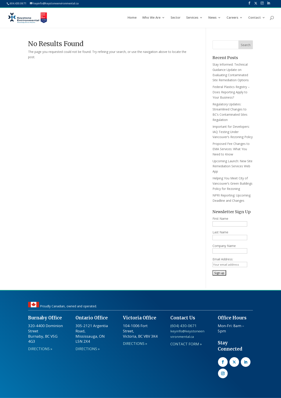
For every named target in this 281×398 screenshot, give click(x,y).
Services (192, 18)
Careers (232, 18)
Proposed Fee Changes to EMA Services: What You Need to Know (231, 149)
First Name (220, 218)
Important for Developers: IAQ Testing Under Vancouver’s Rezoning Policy (233, 131)
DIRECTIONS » (40, 348)
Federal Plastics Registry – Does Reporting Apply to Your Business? (231, 92)
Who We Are (151, 18)
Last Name (220, 232)
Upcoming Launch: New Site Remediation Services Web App (232, 166)
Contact (254, 18)
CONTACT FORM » (186, 343)
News (212, 18)
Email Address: (223, 259)
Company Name (224, 246)
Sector (175, 18)
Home (132, 18)
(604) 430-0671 (183, 325)
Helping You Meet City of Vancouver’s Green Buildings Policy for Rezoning (232, 183)
